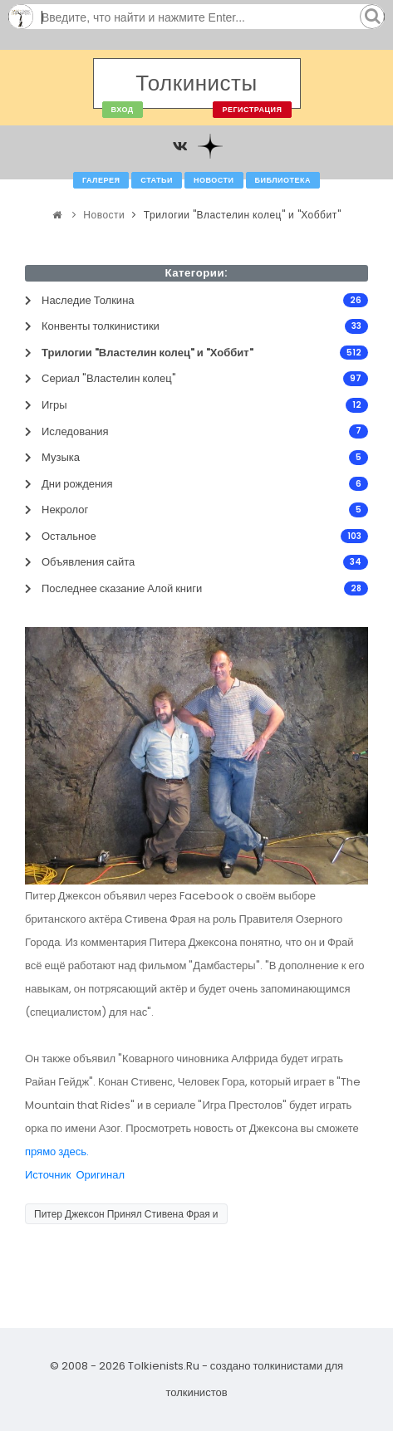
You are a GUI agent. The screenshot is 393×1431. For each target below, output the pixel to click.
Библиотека (283, 180)
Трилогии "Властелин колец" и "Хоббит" (242, 215)
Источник (48, 1175)
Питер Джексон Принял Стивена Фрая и (126, 1214)
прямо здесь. (57, 1151)
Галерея (101, 180)
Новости (214, 180)
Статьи (156, 180)
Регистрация (252, 110)
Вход (122, 110)
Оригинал (100, 1175)
